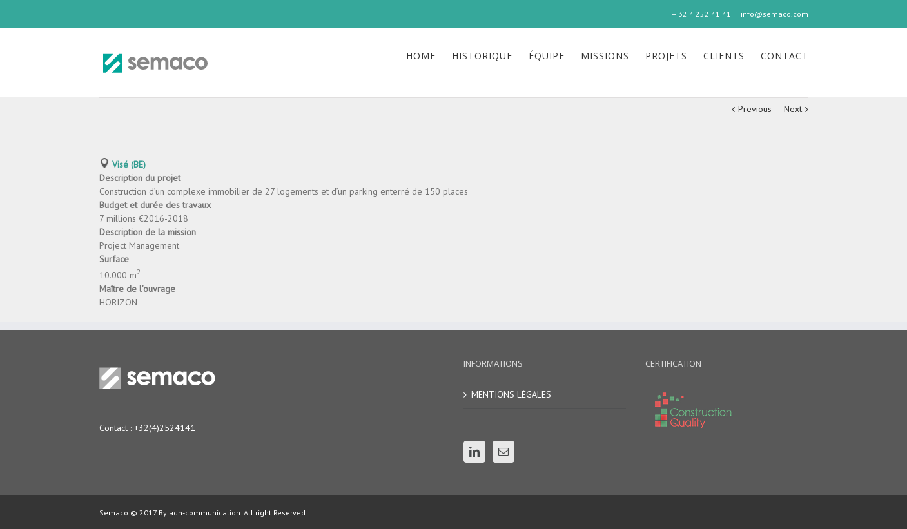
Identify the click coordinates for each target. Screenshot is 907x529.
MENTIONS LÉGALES (511, 394)
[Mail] (503, 452)
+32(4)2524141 (164, 428)
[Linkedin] (474, 452)
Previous (755, 109)
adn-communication (203, 512)
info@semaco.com (774, 14)
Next (793, 109)
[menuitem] (429, 56)
